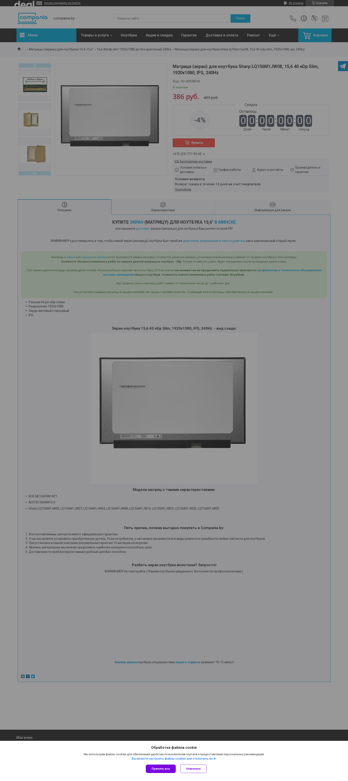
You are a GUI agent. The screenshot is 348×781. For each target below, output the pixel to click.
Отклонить (193, 768)
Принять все (161, 768)
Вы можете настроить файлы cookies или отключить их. (172, 758)
